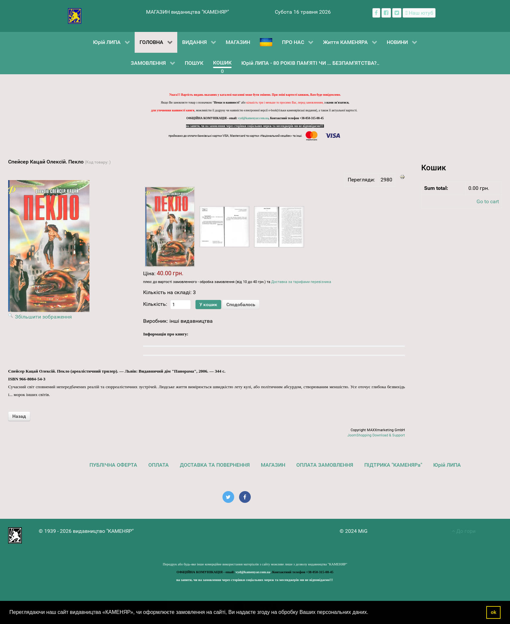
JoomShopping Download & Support (376, 435)
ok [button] (493, 612)
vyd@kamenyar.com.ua (253, 118)
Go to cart (487, 201)
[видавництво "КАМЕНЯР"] (74, 15)
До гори (464, 531)
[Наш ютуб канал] (419, 13)
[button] (371, 613)
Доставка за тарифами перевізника (301, 282)
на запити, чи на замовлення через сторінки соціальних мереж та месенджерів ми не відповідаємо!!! (255, 126)
